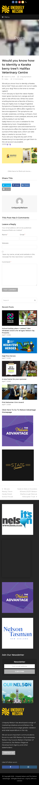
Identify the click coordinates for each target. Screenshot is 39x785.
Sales (6, 79)
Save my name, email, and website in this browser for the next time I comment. (18, 255)
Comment (6, 262)
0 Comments (18, 79)
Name (5, 235)
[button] (6, 17)
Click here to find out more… (19, 171)
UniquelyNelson (25, 76)
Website (5, 243)
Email (22, 235)
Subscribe (19, 671)
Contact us (9, 753)
